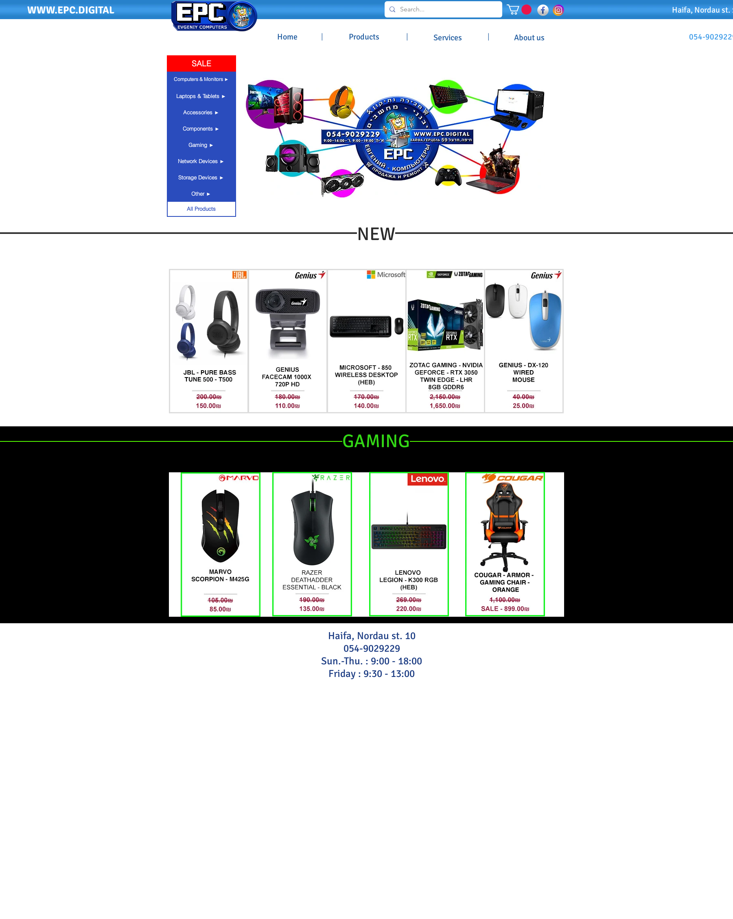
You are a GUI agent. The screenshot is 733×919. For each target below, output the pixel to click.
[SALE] (201, 63)
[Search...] (442, 9)
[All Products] (201, 209)
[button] (519, 9)
